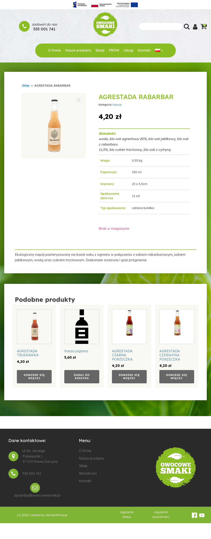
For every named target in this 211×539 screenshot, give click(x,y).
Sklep (100, 50)
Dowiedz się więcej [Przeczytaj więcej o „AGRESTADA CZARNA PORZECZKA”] (129, 376)
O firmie (54, 50)
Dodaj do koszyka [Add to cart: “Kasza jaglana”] (82, 376)
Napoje (117, 104)
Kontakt (144, 50)
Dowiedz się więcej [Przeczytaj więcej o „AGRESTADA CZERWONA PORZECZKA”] (176, 376)
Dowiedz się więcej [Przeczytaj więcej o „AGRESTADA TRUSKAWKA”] (34, 376)
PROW (114, 50)
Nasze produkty (78, 50)
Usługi (128, 50)
